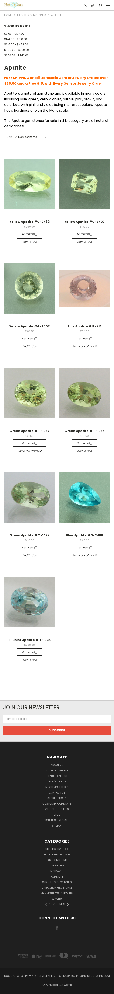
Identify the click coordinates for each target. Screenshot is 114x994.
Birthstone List (57, 776)
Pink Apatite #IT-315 (84, 326)
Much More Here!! (57, 787)
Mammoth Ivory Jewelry (57, 893)
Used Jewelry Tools (57, 849)
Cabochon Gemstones (57, 887)
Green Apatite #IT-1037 (29, 431)
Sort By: (12, 137)
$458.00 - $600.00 (16, 50)
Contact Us (57, 792)
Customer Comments (57, 803)
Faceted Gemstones (57, 854)
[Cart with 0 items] (100, 5)
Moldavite (57, 871)
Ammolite (57, 876)
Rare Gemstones (57, 860)
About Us (57, 765)
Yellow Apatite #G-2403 (29, 326)
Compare (29, 234)
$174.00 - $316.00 (15, 39)
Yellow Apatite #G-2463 (29, 222)
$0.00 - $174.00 (14, 34)
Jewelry (57, 898)
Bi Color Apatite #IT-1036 (29, 640)
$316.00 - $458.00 (16, 44)
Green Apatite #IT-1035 (84, 431)
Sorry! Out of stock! (85, 346)
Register (64, 820)
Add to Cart (29, 242)
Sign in (48, 820)
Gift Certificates (57, 809)
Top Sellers (57, 865)
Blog (57, 814)
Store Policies (57, 798)
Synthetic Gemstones (57, 882)
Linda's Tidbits (57, 781)
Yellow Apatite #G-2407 (84, 222)
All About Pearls (57, 770)
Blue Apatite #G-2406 (84, 535)
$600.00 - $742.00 (16, 55)
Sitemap (57, 825)
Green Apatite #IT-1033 (29, 535)
